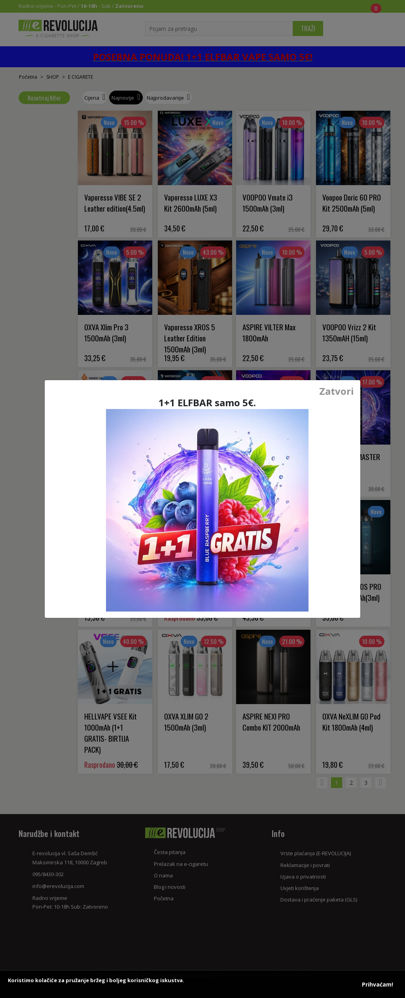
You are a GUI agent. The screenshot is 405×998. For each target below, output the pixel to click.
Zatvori (336, 391)
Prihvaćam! (377, 984)
